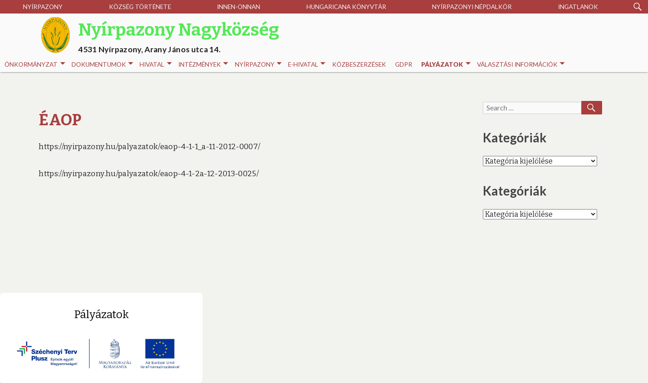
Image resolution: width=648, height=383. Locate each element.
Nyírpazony (43, 6)
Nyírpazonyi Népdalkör (472, 6)
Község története (140, 6)
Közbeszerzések (359, 64)
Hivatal (155, 64)
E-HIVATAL (306, 64)
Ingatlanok (578, 6)
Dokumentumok (102, 64)
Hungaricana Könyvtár (346, 6)
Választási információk (521, 64)
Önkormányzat (34, 64)
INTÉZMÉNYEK (203, 64)
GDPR (403, 64)
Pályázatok (445, 64)
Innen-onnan (238, 6)
